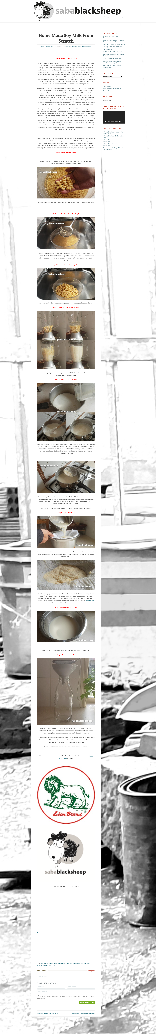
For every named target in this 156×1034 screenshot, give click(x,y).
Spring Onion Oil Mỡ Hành (112, 58)
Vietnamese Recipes (85, 46)
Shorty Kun (90, 601)
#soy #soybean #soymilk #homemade (65, 964)
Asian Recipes (66, 46)
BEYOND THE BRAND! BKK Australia (47, 1013)
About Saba (107, 86)
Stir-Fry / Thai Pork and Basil (112, 46)
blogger (39, 965)
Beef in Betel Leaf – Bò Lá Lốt (112, 51)
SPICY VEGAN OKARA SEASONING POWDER (83, 1013)
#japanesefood (46, 964)
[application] (114, 117)
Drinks (74, 46)
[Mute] (120, 122)
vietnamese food (49, 965)
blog (88, 964)
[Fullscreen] (123, 122)
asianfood (82, 964)
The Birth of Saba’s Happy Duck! (114, 44)
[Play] (105, 122)
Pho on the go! (108, 49)
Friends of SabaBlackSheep (112, 88)
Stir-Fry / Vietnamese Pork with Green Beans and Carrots (113, 41)
